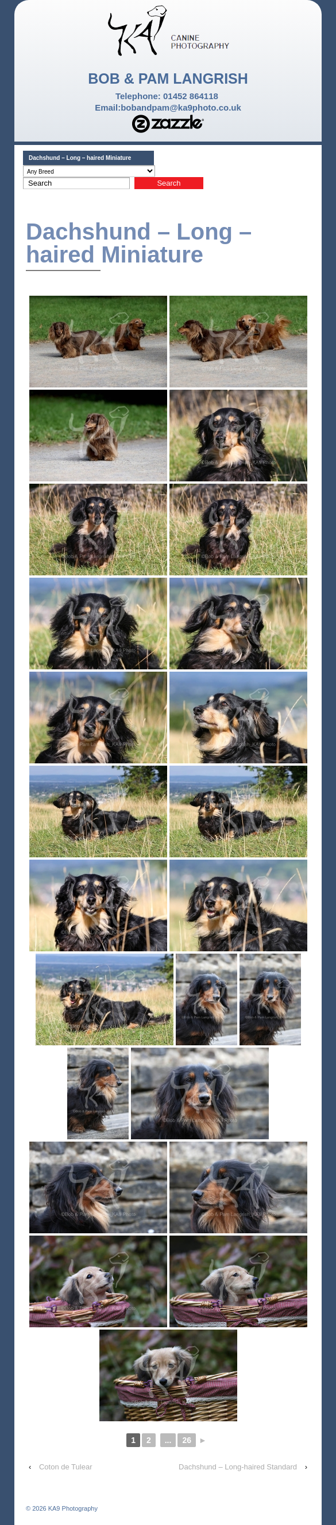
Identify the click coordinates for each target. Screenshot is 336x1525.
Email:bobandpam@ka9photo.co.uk (168, 107)
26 (186, 1440)
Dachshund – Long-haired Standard (238, 1467)
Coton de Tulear (65, 1467)
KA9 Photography (72, 1508)
